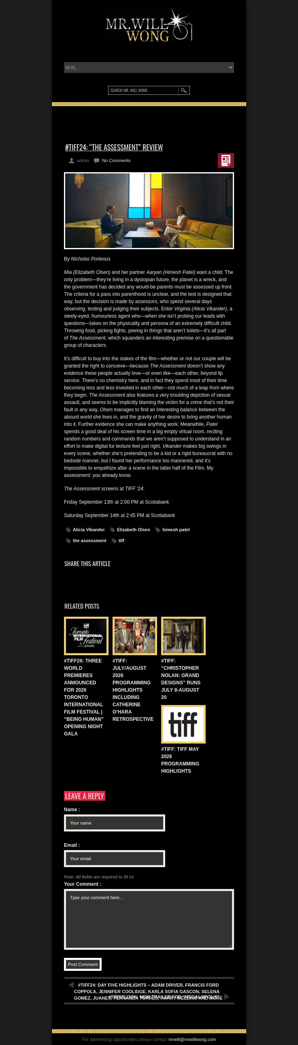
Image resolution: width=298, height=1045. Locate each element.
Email (72, 845)
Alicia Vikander (89, 529)
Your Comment (82, 884)
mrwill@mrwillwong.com (192, 1039)
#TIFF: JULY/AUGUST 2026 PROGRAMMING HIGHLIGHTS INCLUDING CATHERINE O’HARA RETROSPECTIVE (133, 690)
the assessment (89, 540)
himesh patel (175, 529)
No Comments (116, 160)
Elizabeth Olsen (133, 529)
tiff (121, 540)
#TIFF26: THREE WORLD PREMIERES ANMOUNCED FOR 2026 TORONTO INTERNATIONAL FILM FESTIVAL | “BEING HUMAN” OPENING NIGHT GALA (84, 697)
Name (72, 809)
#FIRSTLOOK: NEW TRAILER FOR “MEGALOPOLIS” (164, 996)
